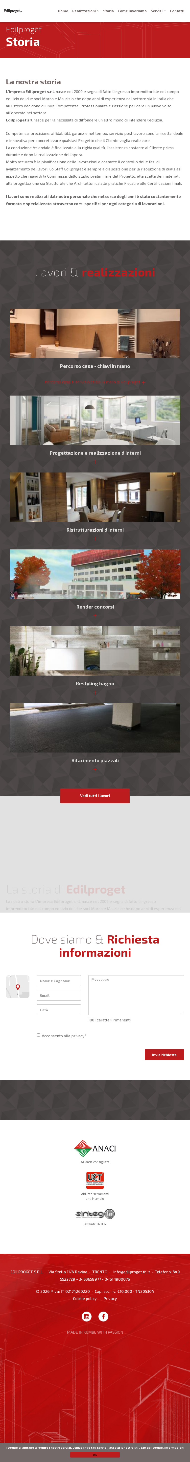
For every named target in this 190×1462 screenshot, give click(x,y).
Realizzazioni (85, 11)
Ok (95, 1455)
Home (63, 11)
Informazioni (174, 1447)
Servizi (158, 11)
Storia (108, 11)
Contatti (177, 11)
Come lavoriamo (132, 11)
